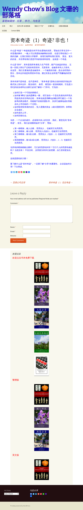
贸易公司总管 (17, 182)
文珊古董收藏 (63, 26)
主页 (3, 26)
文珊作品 (51, 26)
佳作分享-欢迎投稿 (23, 26)
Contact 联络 (15, 31)
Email (13, 231)
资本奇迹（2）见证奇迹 (61, 182)
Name (13, 227)
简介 (11, 26)
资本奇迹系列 (40, 45)
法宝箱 (4, 31)
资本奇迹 (30, 45)
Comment (14, 203)
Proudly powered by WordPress (20, 506)
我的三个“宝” (39, 26)
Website (13, 236)
